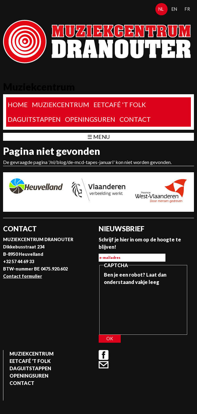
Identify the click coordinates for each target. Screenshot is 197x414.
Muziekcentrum (60, 104)
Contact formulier (22, 276)
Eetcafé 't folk (119, 104)
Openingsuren (90, 119)
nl (161, 9)
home (18, 104)
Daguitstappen (34, 119)
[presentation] (129, 308)
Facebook (103, 355)
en (174, 9)
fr (187, 9)
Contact (135, 119)
